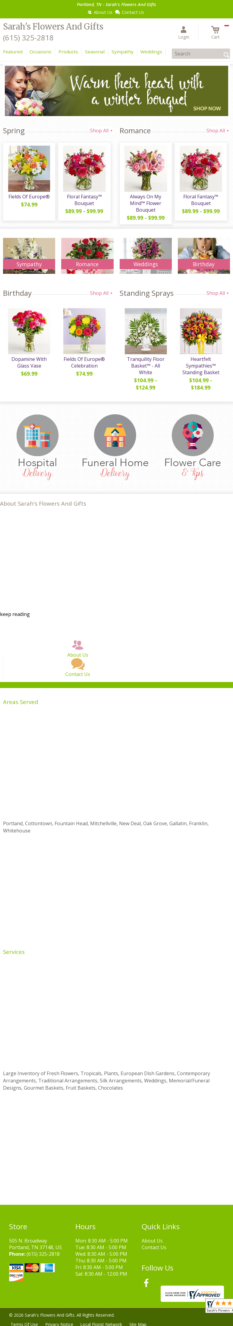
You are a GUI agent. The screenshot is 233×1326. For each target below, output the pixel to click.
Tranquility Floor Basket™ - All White (146, 366)
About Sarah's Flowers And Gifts (43, 503)
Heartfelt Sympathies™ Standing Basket (200, 366)
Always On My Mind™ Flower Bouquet (145, 203)
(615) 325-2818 (28, 38)
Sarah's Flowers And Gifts (53, 26)
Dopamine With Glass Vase (29, 362)
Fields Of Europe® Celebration (84, 362)
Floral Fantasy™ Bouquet (84, 200)
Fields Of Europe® (29, 196)
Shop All (102, 130)
